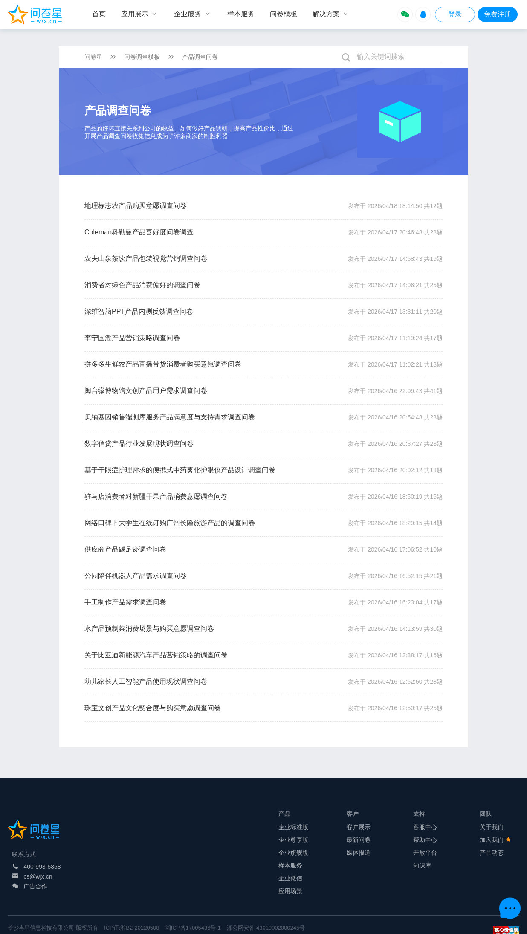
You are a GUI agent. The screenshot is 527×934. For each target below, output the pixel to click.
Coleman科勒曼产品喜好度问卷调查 (139, 232)
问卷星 (93, 56)
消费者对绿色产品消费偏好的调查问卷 (142, 285)
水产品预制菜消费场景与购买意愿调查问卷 (149, 628)
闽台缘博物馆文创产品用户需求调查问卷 (145, 390)
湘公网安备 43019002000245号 (266, 928)
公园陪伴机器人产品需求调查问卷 (135, 575)
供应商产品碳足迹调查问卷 (125, 549)
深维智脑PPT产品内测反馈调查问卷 (138, 311)
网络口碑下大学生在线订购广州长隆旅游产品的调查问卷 (169, 522)
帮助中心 (425, 839)
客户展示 (359, 827)
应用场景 (290, 891)
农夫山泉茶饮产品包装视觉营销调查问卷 (145, 258)
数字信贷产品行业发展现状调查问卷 (139, 443)
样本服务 (290, 865)
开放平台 (425, 852)
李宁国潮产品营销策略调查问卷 (132, 337)
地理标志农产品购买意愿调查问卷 (135, 205)
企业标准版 (293, 827)
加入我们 (495, 839)
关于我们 (492, 827)
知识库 (422, 865)
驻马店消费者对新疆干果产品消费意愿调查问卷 (156, 496)
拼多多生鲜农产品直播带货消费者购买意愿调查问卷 (162, 364)
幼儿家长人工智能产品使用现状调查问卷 (145, 681)
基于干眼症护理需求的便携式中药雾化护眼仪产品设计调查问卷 (179, 470)
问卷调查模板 (142, 56)
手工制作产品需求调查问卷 (125, 602)
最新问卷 (359, 839)
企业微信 (290, 878)
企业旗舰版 (293, 852)
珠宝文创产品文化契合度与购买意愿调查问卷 (152, 707)
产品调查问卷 (200, 56)
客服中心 (425, 827)
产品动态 (492, 852)
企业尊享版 (293, 839)
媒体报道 (359, 852)
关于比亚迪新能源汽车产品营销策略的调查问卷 (156, 655)
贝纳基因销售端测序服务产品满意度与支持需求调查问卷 (169, 417)
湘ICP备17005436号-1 (193, 928)
